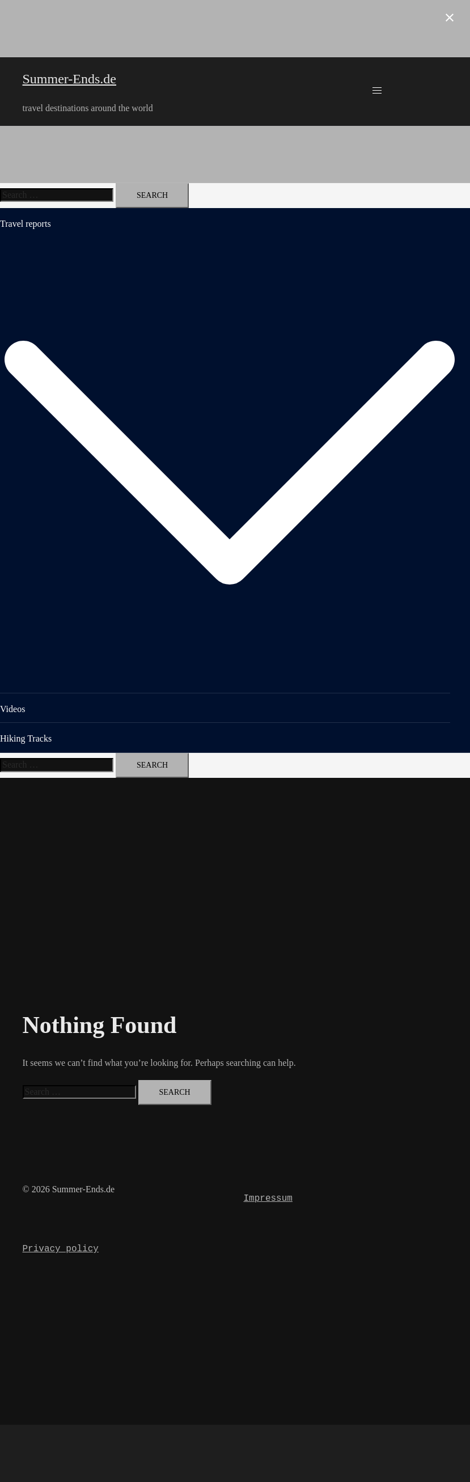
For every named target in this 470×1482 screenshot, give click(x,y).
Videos (12, 709)
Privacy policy (61, 1249)
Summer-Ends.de (70, 78)
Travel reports (25, 223)
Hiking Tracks (26, 738)
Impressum (268, 1198)
